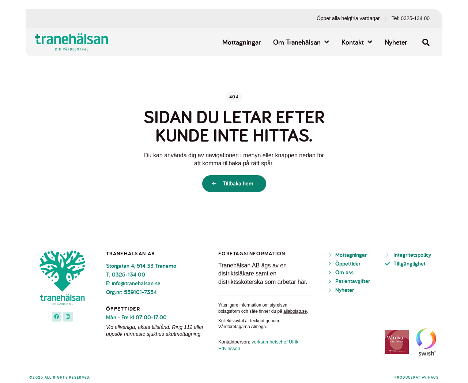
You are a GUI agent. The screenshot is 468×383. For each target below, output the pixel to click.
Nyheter (396, 42)
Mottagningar (241, 42)
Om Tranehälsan (301, 42)
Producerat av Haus (417, 377)
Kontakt (356, 42)
